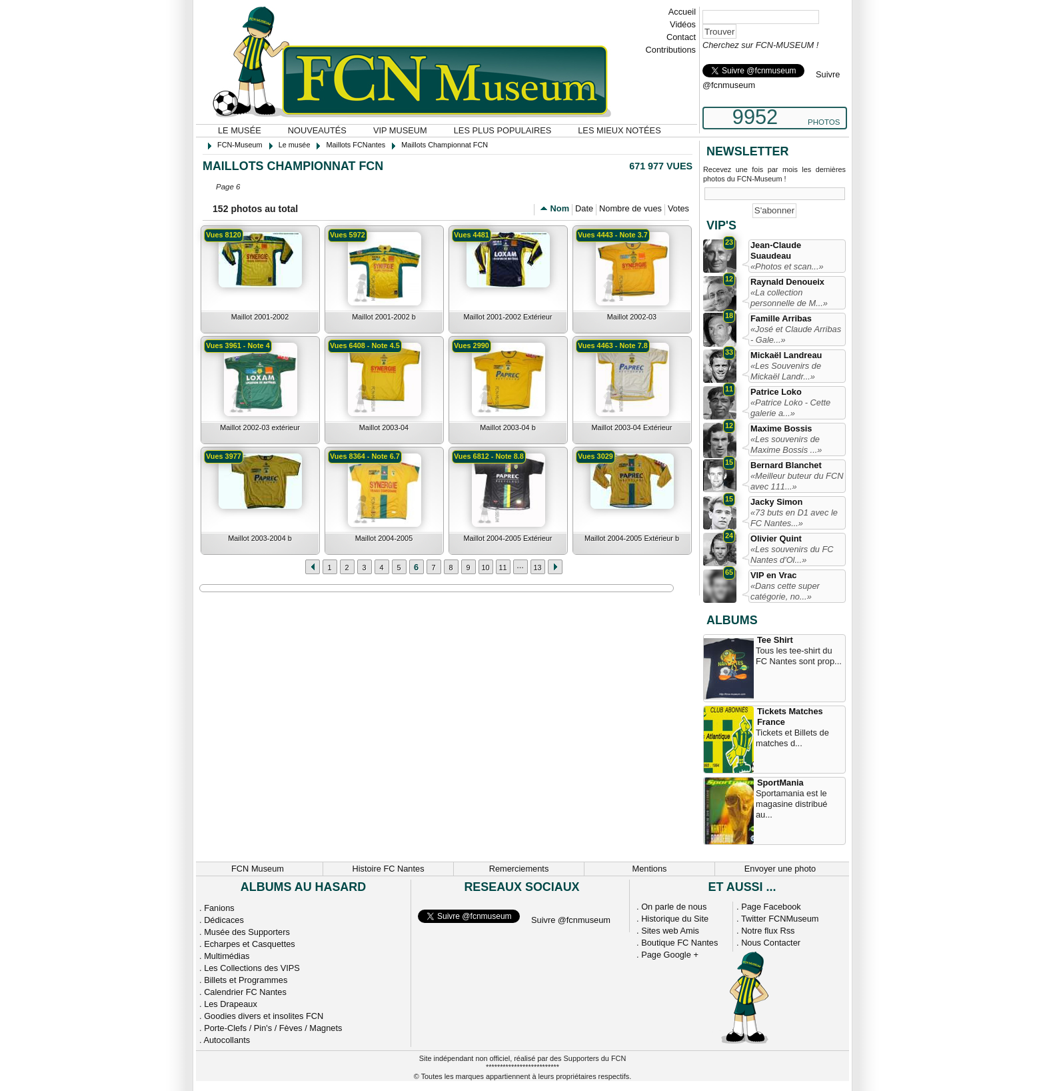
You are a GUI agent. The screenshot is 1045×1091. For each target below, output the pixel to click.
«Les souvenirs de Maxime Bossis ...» (786, 444)
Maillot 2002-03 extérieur (260, 427)
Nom (559, 208)
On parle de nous (673, 907)
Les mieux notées (619, 130)
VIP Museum (400, 130)
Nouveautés (317, 130)
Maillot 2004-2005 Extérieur (508, 538)
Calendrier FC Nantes (245, 992)
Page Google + (669, 955)
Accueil (682, 12)
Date (584, 208)
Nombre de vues (630, 208)
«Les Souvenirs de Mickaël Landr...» (785, 371)
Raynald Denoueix (787, 282)
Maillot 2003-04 (384, 427)
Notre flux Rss (767, 931)
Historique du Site (674, 919)
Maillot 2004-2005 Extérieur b (631, 538)
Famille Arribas (781, 318)
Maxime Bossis (781, 428)
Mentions (649, 869)
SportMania (780, 783)
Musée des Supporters (247, 932)
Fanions (219, 908)
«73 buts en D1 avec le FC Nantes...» (794, 517)
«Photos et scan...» (787, 266)
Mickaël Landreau (786, 355)
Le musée (239, 130)
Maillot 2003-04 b (507, 427)
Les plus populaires (503, 130)
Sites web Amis (670, 931)
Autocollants (226, 1040)
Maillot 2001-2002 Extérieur (508, 317)
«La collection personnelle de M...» (789, 297)
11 (503, 568)
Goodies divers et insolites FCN (263, 1016)
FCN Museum (257, 869)
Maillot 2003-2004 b (260, 538)
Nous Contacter (770, 943)
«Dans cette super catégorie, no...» (785, 591)
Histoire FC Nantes (388, 869)
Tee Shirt (775, 640)
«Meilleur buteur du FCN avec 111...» (796, 481)
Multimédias (226, 956)
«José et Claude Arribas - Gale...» (795, 334)
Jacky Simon (776, 502)
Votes (678, 208)
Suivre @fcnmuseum (570, 920)
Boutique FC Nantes (679, 943)
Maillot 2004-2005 (384, 538)
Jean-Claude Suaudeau (775, 250)
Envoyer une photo (780, 869)
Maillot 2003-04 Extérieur (632, 427)
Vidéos (683, 24)
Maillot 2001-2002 (260, 317)
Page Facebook (771, 907)
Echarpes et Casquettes (249, 944)
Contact (681, 37)
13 (537, 568)
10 (485, 568)
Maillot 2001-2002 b (384, 317)
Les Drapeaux (230, 1004)
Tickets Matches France (790, 716)
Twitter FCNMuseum (780, 919)
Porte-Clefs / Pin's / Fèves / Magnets (273, 1028)
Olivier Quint (776, 538)
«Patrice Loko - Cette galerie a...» (790, 407)
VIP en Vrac (773, 575)
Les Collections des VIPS (252, 968)
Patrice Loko (776, 392)
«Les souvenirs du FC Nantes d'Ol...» (791, 554)
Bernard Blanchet (786, 465)
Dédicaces (224, 920)
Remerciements (519, 869)
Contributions (671, 50)
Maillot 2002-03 (631, 317)
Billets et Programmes (245, 980)
